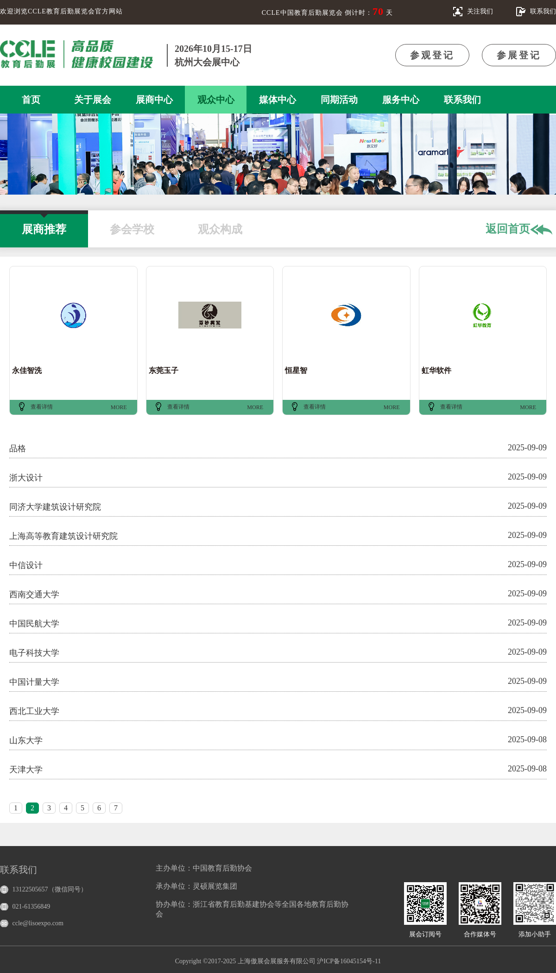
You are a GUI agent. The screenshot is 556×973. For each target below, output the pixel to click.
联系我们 (462, 100)
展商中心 (154, 100)
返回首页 (519, 229)
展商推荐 (44, 224)
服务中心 (400, 100)
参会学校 (132, 224)
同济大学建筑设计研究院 (55, 507)
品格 (17, 448)
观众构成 (220, 224)
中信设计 (26, 565)
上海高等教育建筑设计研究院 (63, 536)
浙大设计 (26, 477)
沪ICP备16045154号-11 (349, 961)
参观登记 (432, 55)
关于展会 (92, 100)
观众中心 (215, 100)
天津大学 (26, 769)
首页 (31, 100)
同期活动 (339, 100)
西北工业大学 (34, 711)
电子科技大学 (34, 652)
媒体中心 (277, 100)
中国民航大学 (34, 623)
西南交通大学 (34, 594)
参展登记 (519, 55)
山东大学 (26, 740)
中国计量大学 (34, 682)
